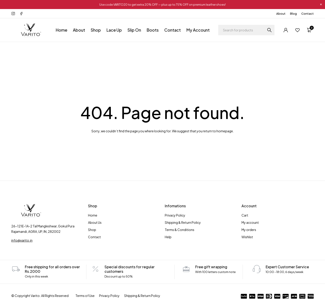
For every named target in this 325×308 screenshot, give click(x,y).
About (281, 13)
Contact (307, 13)
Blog (293, 13)
